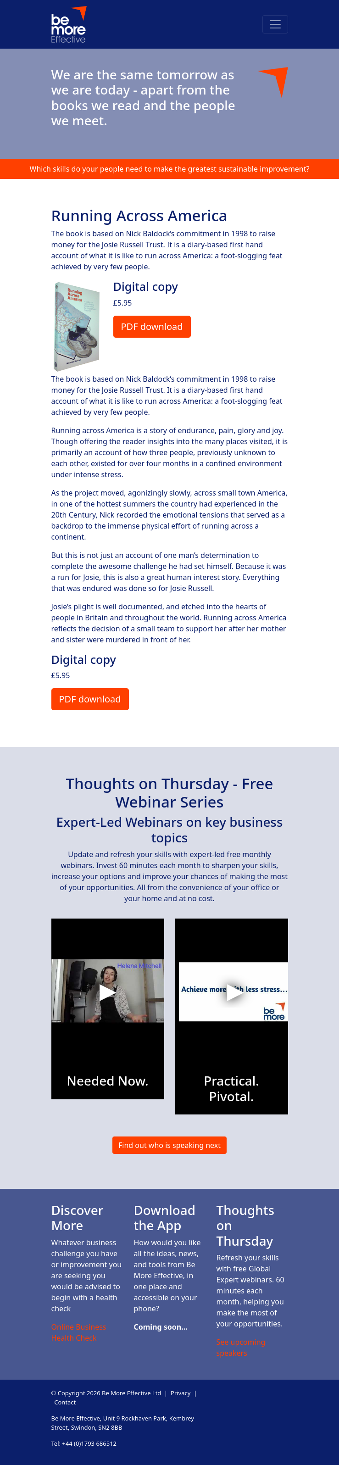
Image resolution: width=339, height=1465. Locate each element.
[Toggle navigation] (275, 24)
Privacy (180, 1393)
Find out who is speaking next (169, 1145)
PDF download (152, 326)
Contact (65, 1402)
